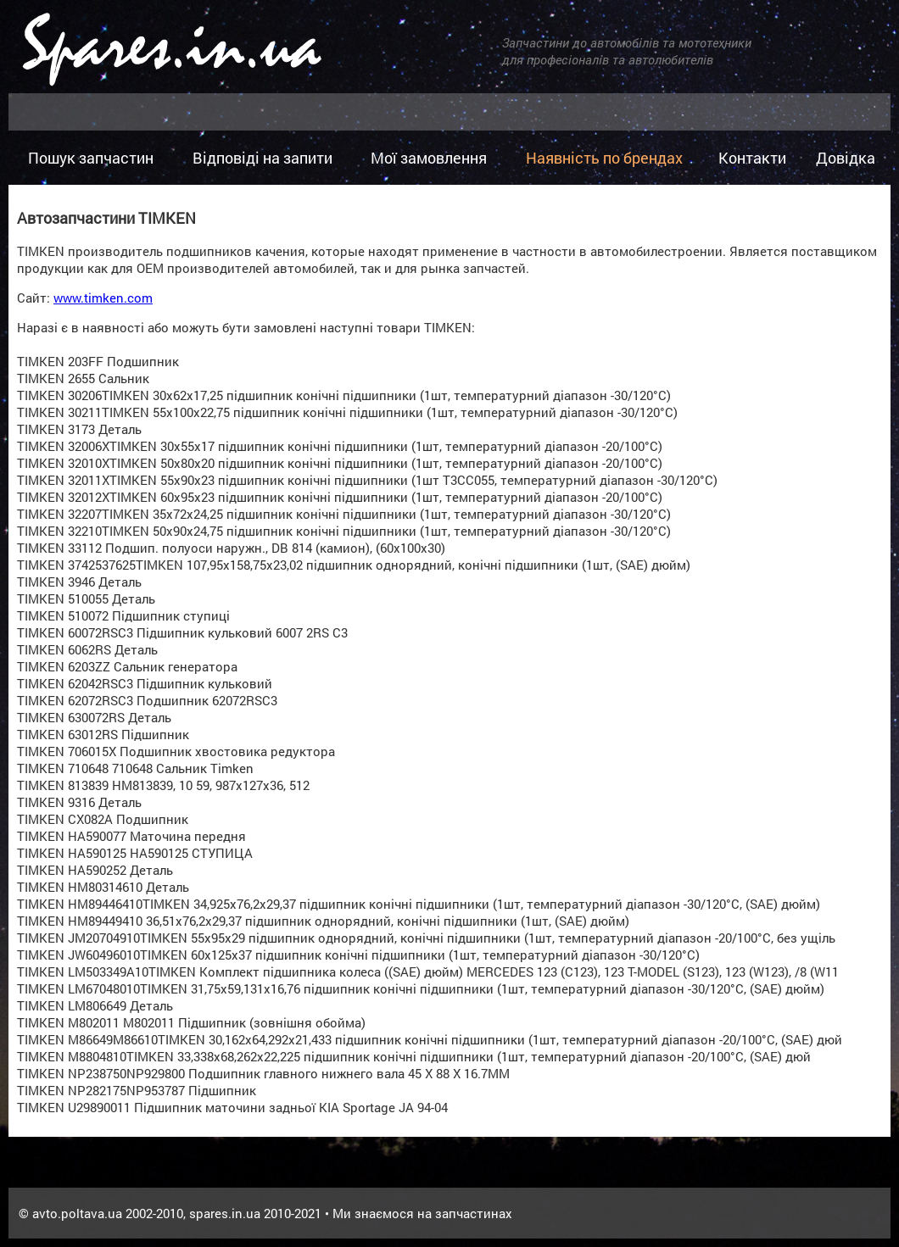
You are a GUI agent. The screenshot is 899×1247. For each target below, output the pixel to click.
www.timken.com (103, 297)
